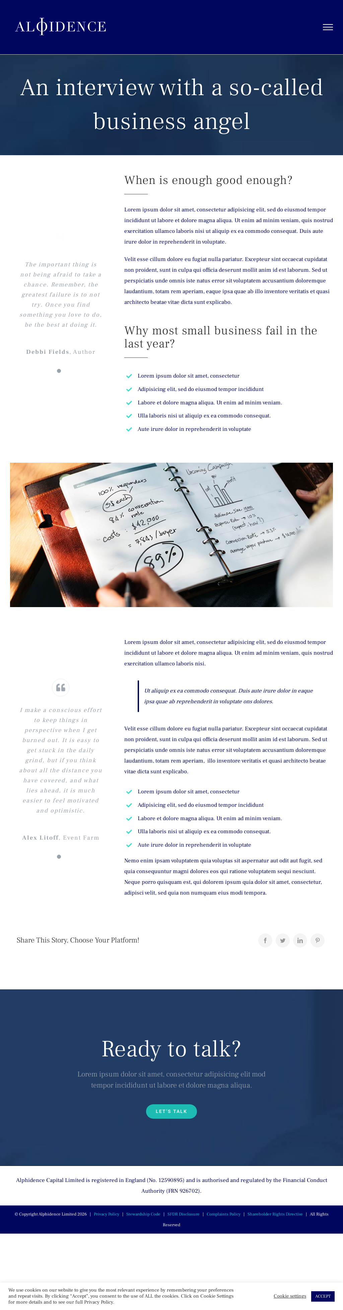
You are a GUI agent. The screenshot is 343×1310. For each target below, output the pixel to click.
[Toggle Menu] (328, 27)
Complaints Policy (224, 1214)
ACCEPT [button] (323, 1296)
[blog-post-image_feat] (171, 465)
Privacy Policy (106, 1214)
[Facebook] (265, 940)
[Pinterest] (317, 940)
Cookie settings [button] (290, 1296)
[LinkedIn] (300, 940)
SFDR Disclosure (183, 1214)
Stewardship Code (143, 1214)
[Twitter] (282, 940)
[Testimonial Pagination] (59, 371)
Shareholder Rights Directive (275, 1214)
